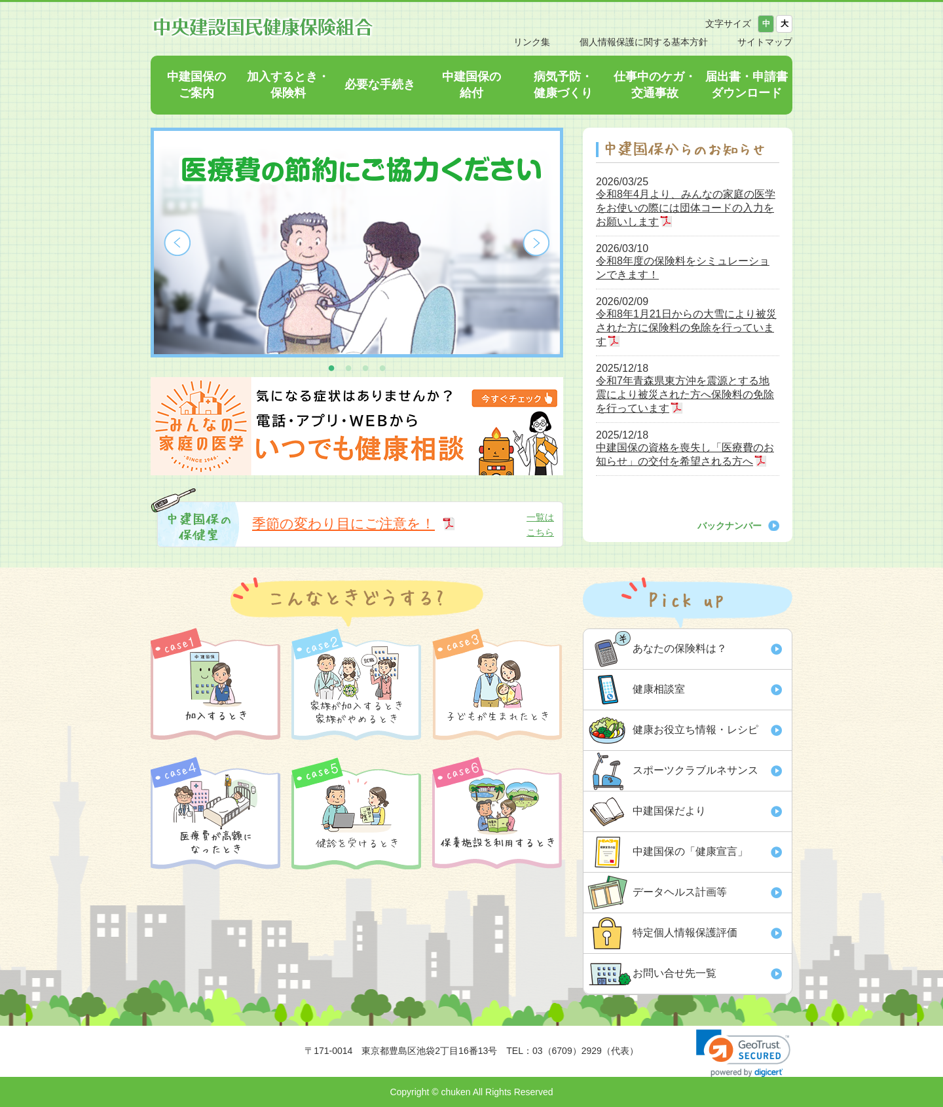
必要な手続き (379, 84)
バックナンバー (729, 525)
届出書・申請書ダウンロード (746, 85)
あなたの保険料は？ (680, 648)
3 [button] (365, 367)
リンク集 (531, 42)
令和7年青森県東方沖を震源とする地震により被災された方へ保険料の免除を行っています (685, 394)
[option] (357, 242)
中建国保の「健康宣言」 (690, 851)
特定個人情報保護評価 (685, 932)
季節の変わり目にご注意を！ (343, 523)
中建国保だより (669, 810)
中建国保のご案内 (196, 85)
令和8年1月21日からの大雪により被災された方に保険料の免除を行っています (686, 327)
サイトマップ (764, 42)
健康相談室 (659, 689)
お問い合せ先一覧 (674, 973)
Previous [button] (177, 243)
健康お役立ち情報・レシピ (695, 729)
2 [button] (348, 367)
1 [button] (331, 367)
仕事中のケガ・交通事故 (655, 85)
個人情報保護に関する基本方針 (644, 42)
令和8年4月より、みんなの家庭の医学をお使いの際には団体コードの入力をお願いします (685, 208)
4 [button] (382, 367)
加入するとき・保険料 (288, 85)
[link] (743, 1053)
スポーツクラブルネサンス (695, 770)
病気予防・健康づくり (563, 85)
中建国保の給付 (471, 85)
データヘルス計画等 (680, 892)
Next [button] (536, 243)
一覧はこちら (540, 524)
